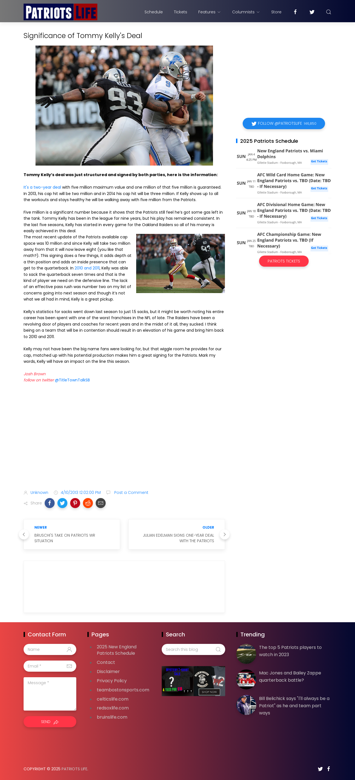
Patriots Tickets (284, 261)
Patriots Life (74, 769)
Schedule (153, 12)
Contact (106, 662)
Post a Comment (130, 492)
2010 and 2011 (87, 268)
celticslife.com (112, 699)
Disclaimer (108, 671)
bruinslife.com (112, 717)
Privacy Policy (112, 681)
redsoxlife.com (113, 708)
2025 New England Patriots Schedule (116, 650)
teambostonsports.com (123, 690)
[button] (50, 503)
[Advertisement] (124, 442)
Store (276, 12)
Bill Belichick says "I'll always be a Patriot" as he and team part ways (294, 705)
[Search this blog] (193, 649)
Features (209, 12)
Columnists (246, 12)
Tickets (180, 12)
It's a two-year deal (42, 187)
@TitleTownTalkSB (72, 380)
